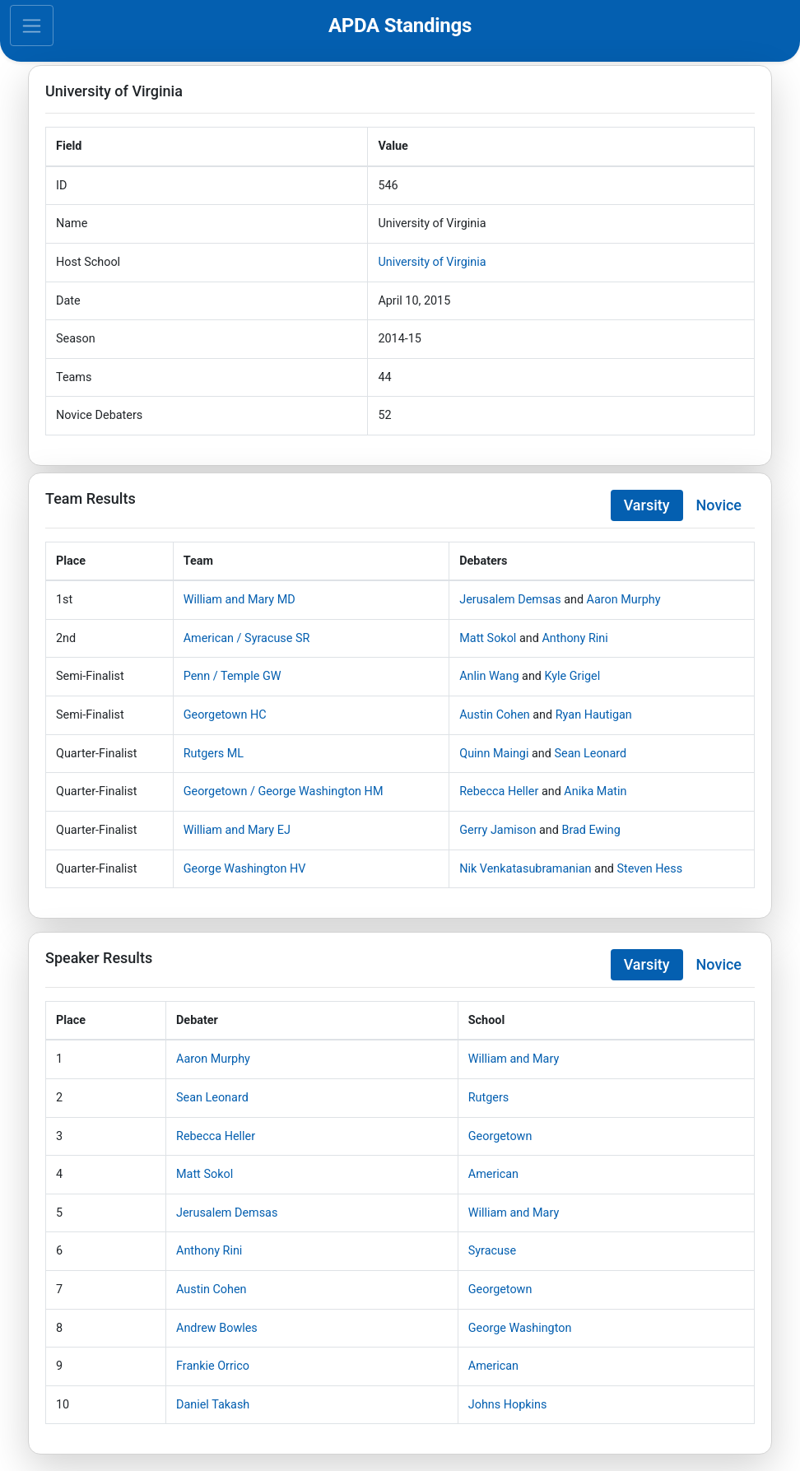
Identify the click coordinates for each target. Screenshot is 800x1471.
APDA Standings (400, 25)
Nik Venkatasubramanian (525, 869)
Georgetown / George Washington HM (284, 791)
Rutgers (488, 1098)
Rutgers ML (214, 754)
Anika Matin (595, 791)
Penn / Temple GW (232, 676)
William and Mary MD (239, 600)
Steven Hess (650, 869)
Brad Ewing (590, 830)
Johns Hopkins (507, 1405)
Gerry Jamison (497, 830)
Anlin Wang (489, 676)
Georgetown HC (225, 715)
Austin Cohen (494, 715)
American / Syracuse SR (247, 638)
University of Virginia (432, 262)
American (493, 1174)
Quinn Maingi (493, 754)
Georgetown (500, 1136)
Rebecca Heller (498, 791)
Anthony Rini (574, 638)
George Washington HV (245, 869)
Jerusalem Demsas (509, 600)
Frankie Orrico (212, 1366)
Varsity (647, 505)
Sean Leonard (590, 754)
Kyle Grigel (573, 676)
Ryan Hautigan (594, 715)
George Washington (520, 1328)
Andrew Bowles (217, 1328)
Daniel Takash (212, 1405)
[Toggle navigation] (31, 25)
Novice (719, 505)
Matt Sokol (487, 638)
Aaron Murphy (624, 600)
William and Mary (513, 1059)
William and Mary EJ (237, 830)
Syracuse (492, 1251)
